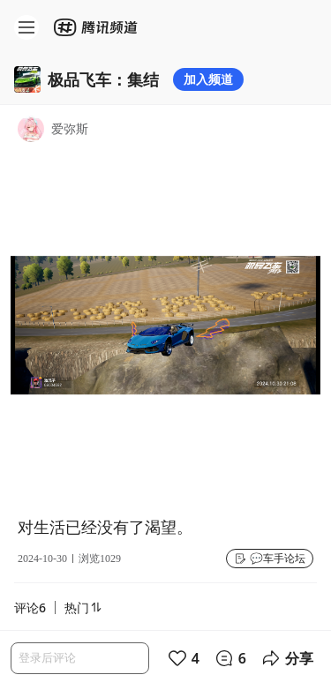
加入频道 (208, 79)
